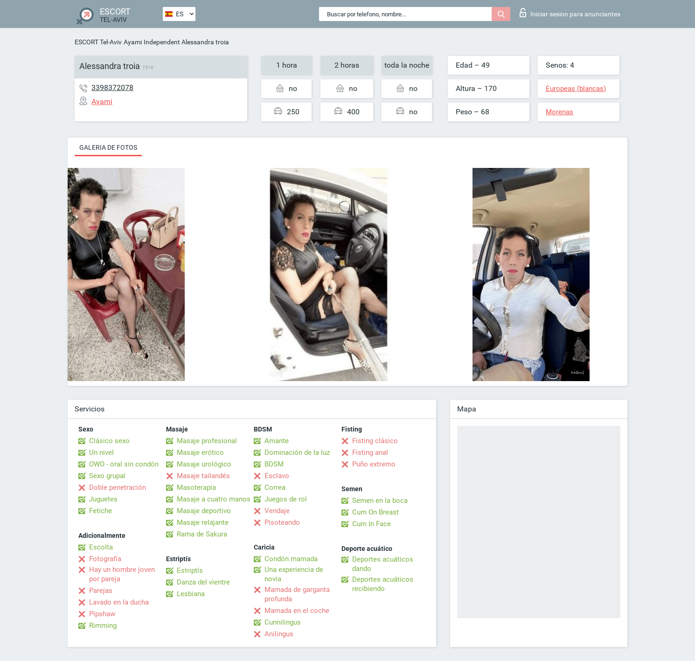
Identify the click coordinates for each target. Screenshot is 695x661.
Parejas (100, 590)
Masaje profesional (207, 441)
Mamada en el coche (296, 610)
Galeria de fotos (108, 147)
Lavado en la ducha (119, 602)
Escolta (101, 547)
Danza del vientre (203, 582)
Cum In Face (371, 524)
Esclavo (276, 476)
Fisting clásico (375, 441)
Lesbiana (191, 594)
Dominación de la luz (297, 452)
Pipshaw (102, 614)
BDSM (274, 464)
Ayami (133, 42)
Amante (276, 441)
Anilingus (278, 634)
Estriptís (190, 570)
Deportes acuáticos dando (382, 564)
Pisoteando (282, 522)
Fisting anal (370, 452)
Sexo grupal (107, 476)
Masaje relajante (203, 522)
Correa (274, 487)
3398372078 (112, 87)
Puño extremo (374, 464)
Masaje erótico (200, 452)
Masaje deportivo (204, 511)
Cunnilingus (282, 622)
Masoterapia (196, 487)
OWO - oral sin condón (124, 464)
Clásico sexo (109, 441)
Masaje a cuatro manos (213, 499)
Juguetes (103, 499)
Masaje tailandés (203, 476)
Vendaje (277, 511)
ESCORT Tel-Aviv (98, 42)
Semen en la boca (380, 500)
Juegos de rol (285, 499)
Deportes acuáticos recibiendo (382, 584)
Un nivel (101, 452)
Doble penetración (117, 487)
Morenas (559, 112)
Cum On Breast (375, 512)
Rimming (103, 625)
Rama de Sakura (202, 534)
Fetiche (100, 511)
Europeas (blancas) (576, 88)
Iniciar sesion (570, 12)
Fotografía (105, 559)
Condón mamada (291, 559)
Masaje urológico (204, 464)
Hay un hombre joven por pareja (122, 574)
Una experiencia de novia (293, 574)
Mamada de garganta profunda (297, 594)
